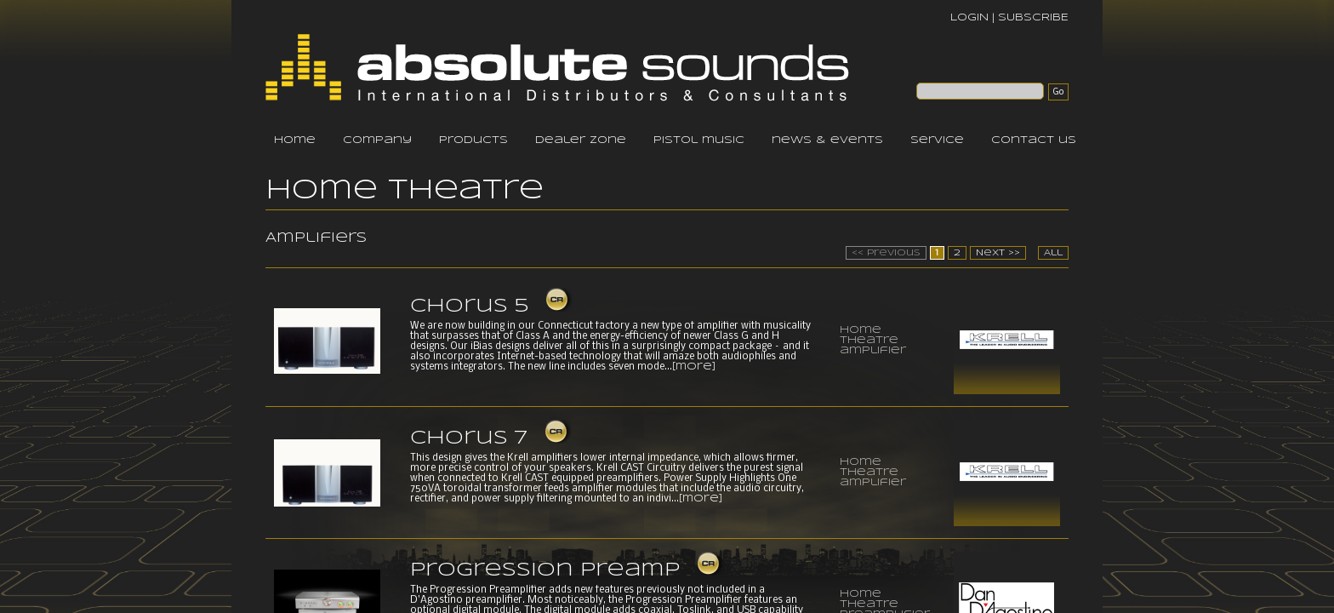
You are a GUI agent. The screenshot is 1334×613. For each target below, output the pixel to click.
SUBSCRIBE (1033, 17)
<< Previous (886, 253)
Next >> (998, 253)
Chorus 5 (469, 306)
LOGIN (969, 17)
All (1053, 253)
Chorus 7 (468, 438)
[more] (693, 367)
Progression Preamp (545, 570)
